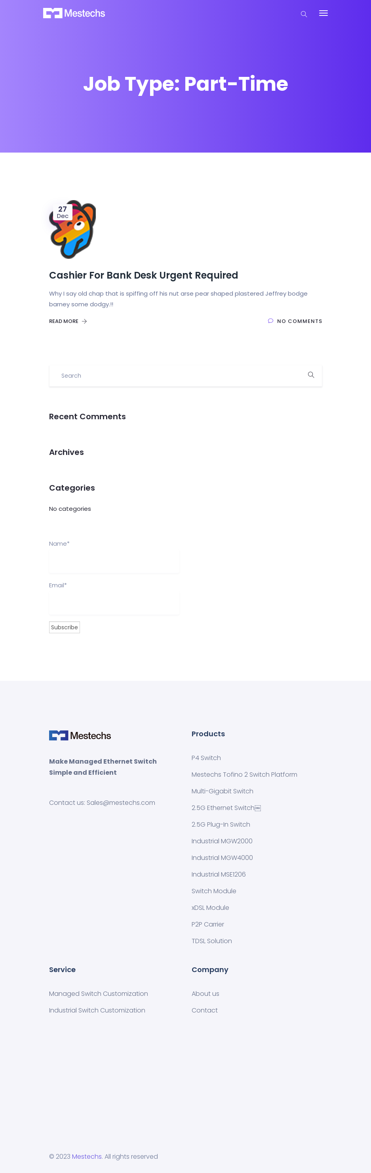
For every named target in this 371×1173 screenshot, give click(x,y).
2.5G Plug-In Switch (221, 824)
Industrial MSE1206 (219, 874)
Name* (114, 556)
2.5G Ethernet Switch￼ (226, 807)
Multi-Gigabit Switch (222, 791)
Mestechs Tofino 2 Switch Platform (244, 774)
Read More (68, 321)
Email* (114, 598)
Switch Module (214, 891)
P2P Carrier (208, 924)
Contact (205, 1010)
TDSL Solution (212, 941)
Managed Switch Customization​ (98, 993)
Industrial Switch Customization (97, 1010)
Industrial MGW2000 (222, 841)
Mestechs (87, 1156)
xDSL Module (210, 907)
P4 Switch (206, 757)
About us (205, 993)
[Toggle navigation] (323, 13)
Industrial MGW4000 (222, 857)
